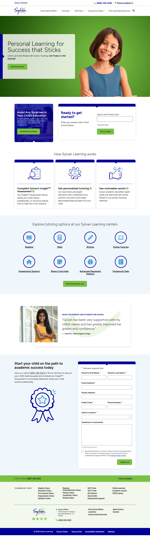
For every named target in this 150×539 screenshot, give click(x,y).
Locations (92, 512)
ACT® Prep (92, 491)
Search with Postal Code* (108, 115)
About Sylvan (118, 510)
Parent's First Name (91, 373)
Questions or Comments (92, 423)
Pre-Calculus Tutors (46, 494)
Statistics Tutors (44, 499)
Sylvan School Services (97, 515)
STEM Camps (117, 494)
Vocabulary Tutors (70, 496)
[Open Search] (134, 11)
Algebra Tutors (44, 489)
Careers (116, 512)
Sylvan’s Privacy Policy (118, 456)
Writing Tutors (68, 498)
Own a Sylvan (21, 2)
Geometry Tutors (44, 491)
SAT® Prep (92, 489)
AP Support (92, 494)
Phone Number (115, 403)
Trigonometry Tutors (46, 496)
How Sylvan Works (95, 510)
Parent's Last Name (117, 373)
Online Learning (118, 489)
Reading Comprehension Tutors (72, 490)
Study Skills (92, 496)
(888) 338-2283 (34, 479)
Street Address (88, 393)
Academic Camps (119, 491)
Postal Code (87, 403)
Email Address (88, 383)
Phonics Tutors (68, 493)
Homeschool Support (96, 499)
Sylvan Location (89, 413)
